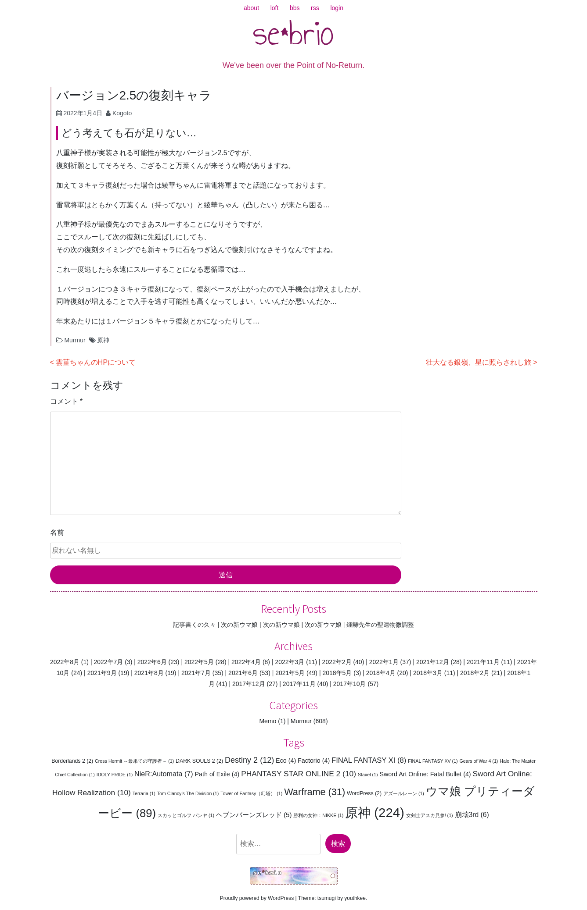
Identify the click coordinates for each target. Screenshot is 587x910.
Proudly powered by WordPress (257, 898)
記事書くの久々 (194, 624)
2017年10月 (349, 683)
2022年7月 (108, 661)
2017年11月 (299, 683)
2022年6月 (152, 661)
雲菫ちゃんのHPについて (96, 362)
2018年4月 (381, 672)
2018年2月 (475, 672)
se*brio (293, 32)
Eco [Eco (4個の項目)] (286, 760)
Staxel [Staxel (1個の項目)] (368, 774)
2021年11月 (483, 661)
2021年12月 (432, 661)
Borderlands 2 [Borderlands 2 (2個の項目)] (72, 761)
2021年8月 (149, 672)
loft (274, 7)
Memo (267, 721)
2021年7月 (196, 672)
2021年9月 (102, 672)
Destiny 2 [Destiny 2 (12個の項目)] (249, 760)
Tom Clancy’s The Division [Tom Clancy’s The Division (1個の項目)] (188, 793)
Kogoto (122, 113)
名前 (57, 532)
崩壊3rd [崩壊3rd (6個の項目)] (472, 814)
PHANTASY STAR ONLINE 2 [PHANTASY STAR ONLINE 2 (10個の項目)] (298, 773)
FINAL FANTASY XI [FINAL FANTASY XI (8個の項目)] (368, 760)
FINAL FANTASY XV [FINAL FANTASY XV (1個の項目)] (433, 761)
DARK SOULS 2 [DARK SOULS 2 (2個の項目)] (199, 761)
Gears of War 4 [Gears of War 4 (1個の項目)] (479, 761)
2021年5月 (290, 672)
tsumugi (326, 898)
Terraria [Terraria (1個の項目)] (144, 793)
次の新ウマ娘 (239, 624)
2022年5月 (199, 661)
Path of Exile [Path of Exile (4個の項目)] (217, 774)
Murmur (74, 340)
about (251, 7)
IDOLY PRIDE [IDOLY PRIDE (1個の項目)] (115, 774)
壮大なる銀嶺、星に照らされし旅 (478, 362)
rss (315, 7)
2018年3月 (428, 672)
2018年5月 (337, 672)
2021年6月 (243, 672)
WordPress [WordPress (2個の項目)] (364, 793)
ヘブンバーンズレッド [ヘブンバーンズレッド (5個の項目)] (254, 814)
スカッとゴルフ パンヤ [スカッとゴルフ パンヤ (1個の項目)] (186, 815)
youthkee (355, 898)
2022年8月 (64, 661)
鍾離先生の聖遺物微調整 (380, 624)
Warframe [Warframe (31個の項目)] (314, 791)
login (336, 7)
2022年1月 (384, 661)
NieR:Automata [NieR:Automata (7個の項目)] (163, 774)
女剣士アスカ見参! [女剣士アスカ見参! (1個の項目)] (429, 815)
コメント (66, 401)
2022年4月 (246, 661)
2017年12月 (248, 683)
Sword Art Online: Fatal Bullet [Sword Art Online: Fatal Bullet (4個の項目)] (425, 774)
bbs (295, 7)
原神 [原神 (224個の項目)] (374, 812)
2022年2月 (337, 661)
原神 (103, 340)
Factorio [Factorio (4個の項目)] (314, 760)
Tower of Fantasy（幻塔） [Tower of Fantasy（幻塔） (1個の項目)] (251, 793)
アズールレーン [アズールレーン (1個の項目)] (403, 793)
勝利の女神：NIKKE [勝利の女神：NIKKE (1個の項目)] (318, 815)
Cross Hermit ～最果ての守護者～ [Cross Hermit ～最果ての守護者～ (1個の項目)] (134, 761)
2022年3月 (289, 661)
